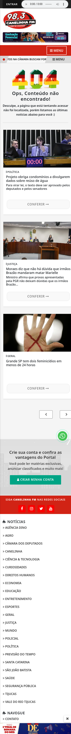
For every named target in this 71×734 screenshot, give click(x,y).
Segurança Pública (19, 686)
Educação (12, 591)
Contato (11, 719)
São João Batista (17, 670)
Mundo (10, 631)
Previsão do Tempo (19, 654)
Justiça (10, 623)
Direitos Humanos (19, 575)
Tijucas (10, 694)
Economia (12, 583)
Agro (8, 536)
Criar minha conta (35, 480)
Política (11, 646)
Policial (11, 638)
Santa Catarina (16, 662)
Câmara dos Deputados (22, 543)
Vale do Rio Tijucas (19, 702)
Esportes (11, 607)
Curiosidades (15, 567)
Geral (8, 615)
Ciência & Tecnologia (21, 559)
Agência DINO (15, 528)
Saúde (9, 678)
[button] (46, 414)
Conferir (38, 204)
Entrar (12, 4)
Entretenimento (17, 599)
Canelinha (12, 551)
